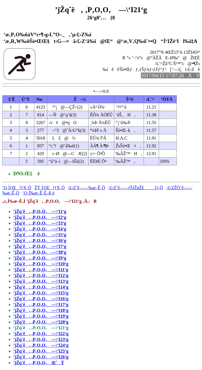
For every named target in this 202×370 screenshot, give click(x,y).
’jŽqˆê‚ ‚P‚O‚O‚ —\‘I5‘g (39, 234)
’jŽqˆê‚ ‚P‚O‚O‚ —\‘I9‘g (39, 258)
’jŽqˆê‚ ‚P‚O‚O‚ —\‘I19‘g (40, 316)
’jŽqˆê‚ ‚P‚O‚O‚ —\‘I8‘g (39, 252)
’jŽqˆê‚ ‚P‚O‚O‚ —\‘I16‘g (40, 298)
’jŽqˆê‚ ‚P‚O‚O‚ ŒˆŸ (38, 362)
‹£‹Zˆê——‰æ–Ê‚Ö (86, 187)
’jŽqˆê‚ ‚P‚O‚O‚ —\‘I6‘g (39, 240)
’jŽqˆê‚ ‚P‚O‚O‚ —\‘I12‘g (40, 275)
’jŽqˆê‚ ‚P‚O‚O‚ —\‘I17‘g (40, 304)
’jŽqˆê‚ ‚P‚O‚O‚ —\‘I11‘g (40, 269)
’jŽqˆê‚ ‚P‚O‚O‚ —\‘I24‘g (40, 345)
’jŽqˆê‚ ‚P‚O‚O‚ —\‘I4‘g (39, 229)
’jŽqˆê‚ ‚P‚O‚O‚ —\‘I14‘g (40, 287)
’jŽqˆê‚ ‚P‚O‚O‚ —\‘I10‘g (40, 263)
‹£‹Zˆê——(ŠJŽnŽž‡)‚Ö (135, 187)
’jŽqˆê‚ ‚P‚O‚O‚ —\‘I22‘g (40, 333)
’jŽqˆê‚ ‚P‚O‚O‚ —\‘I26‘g (40, 356)
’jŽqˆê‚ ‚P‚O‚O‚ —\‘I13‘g (40, 281)
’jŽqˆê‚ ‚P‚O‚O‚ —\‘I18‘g (40, 310)
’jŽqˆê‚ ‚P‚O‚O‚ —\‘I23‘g (40, 339)
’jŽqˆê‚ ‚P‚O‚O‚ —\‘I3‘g (39, 223)
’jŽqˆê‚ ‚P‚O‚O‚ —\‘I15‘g (40, 293)
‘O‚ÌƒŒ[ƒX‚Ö (16, 187)
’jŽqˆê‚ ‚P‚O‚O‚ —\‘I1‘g (39, 211)
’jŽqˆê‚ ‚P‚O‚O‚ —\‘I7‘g (39, 246)
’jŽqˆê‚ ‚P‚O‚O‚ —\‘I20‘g (40, 322)
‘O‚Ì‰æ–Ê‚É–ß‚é (38, 193)
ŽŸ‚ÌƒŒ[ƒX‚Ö (50, 187)
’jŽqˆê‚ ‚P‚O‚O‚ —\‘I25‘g (40, 351)
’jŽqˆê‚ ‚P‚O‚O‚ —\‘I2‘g (39, 217)
